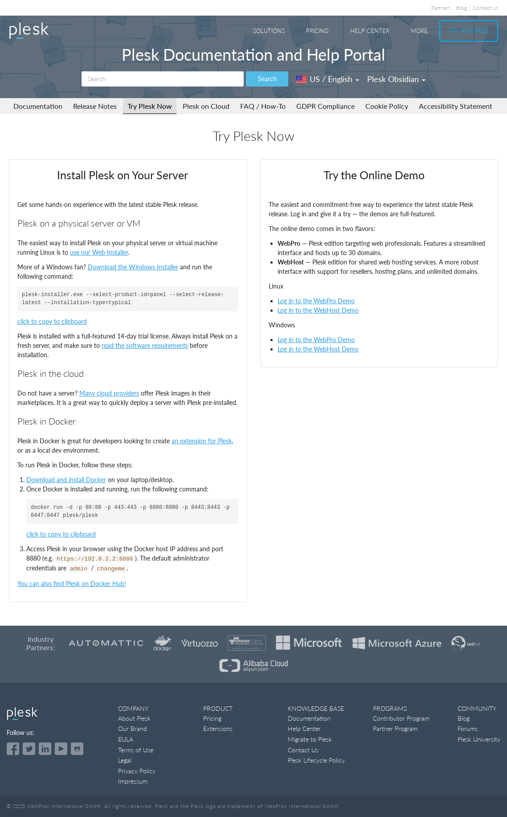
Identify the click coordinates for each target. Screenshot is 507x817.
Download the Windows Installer (133, 267)
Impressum (132, 781)
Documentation (37, 106)
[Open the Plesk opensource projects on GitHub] (77, 749)
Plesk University (479, 739)
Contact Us (303, 750)
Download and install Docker (66, 479)
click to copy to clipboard (52, 321)
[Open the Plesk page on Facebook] (13, 749)
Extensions (218, 728)
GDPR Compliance (325, 106)
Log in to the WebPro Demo (316, 301)
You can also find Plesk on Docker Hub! (71, 583)
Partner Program (395, 728)
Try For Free (468, 30)
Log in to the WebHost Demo (318, 310)
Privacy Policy (136, 771)
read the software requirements (145, 345)
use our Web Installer (99, 252)
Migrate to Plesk (310, 739)
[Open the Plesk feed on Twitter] (29, 749)
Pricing (317, 30)
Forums (468, 728)
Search (267, 79)
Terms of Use (135, 750)
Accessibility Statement (455, 106)
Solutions (269, 30)
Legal (124, 760)
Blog (461, 7)
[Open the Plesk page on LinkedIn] (45, 749)
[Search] (163, 79)
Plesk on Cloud (206, 106)
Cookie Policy (386, 106)
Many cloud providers (109, 393)
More (419, 30)
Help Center (369, 30)
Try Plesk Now (149, 106)
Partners (440, 7)
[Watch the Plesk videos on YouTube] (61, 749)
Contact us (485, 7)
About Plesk (134, 718)
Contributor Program (401, 718)
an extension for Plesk (202, 441)
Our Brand (132, 728)
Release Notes (95, 106)
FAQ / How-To (263, 106)
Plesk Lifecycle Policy (316, 760)
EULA (125, 739)
